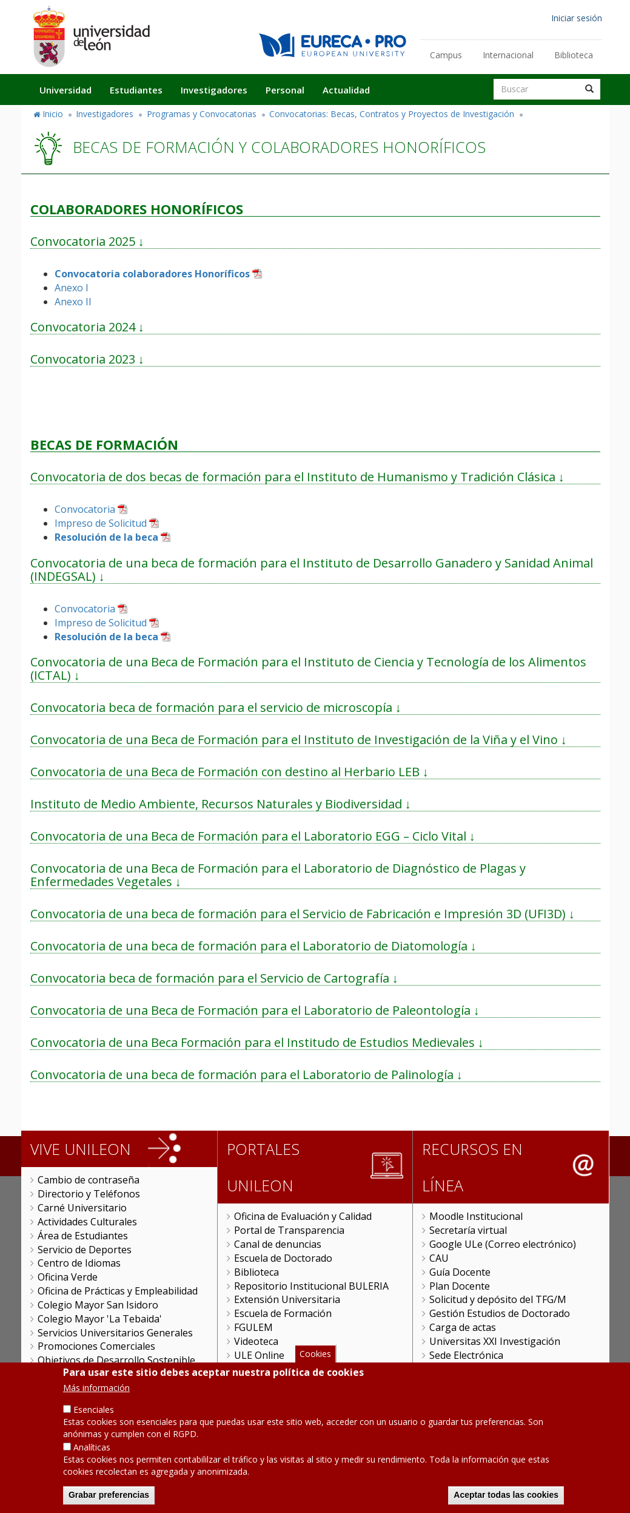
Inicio (52, 114)
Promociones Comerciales (96, 1346)
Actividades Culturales (87, 1221)
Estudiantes (136, 90)
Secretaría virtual (468, 1230)
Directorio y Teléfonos (89, 1193)
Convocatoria (85, 509)
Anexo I (72, 287)
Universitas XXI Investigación (494, 1341)
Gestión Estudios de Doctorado (499, 1313)
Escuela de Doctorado (283, 1258)
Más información (96, 1404)
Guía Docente (460, 1272)
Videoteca (256, 1341)
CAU (439, 1258)
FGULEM (253, 1327)
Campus (446, 55)
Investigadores (214, 90)
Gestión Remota (270, 1369)
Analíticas (91, 1463)
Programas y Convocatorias (201, 114)
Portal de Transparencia (289, 1230)
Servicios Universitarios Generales (115, 1332)
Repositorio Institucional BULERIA (311, 1286)
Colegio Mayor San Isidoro (98, 1305)
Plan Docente (459, 1286)
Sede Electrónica (466, 1355)
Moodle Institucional (476, 1216)
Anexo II (73, 301)
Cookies (315, 1370)
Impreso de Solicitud (101, 523)
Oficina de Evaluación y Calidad (303, 1216)
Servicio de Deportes (85, 1249)
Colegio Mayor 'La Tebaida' (100, 1318)
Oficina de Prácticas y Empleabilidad (118, 1291)
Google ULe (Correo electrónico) (502, 1244)
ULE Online (259, 1355)
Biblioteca (573, 55)
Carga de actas (462, 1327)
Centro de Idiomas (79, 1263)
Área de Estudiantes (83, 1235)
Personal (285, 90)
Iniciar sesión (576, 18)
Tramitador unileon (473, 1369)
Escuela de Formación (283, 1313)
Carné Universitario (82, 1207)
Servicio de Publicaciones (94, 1374)
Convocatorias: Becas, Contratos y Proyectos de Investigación (391, 114)
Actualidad (346, 90)
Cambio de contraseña (88, 1179)
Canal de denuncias (277, 1244)
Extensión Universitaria (287, 1299)
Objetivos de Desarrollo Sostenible (116, 1360)
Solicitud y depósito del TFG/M (497, 1299)
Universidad (65, 90)
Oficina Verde (68, 1277)
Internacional (508, 55)
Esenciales (93, 1426)
